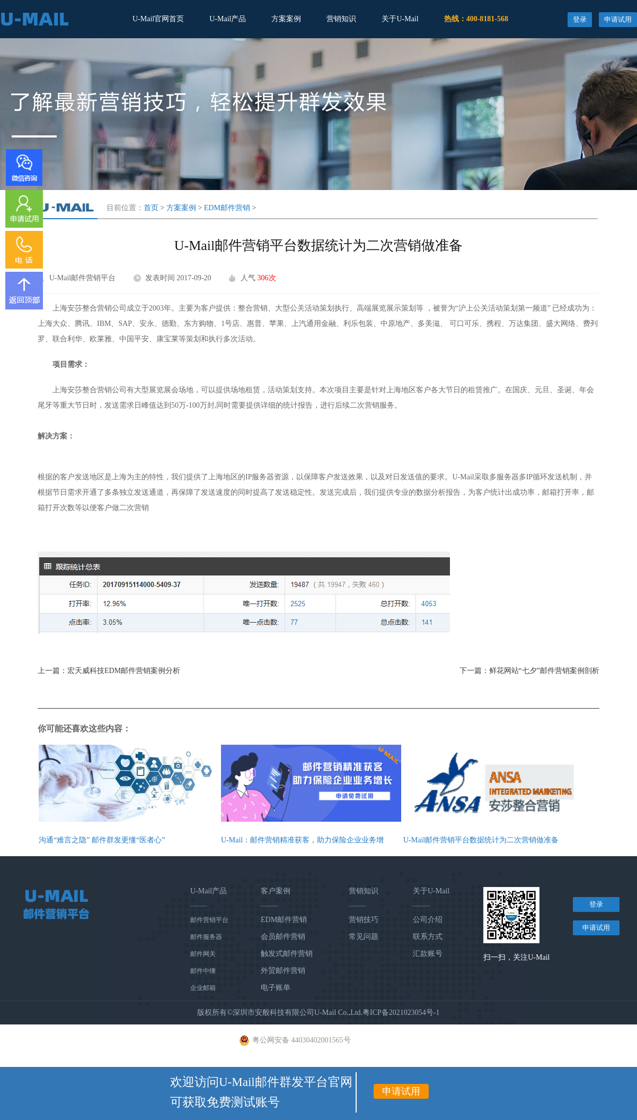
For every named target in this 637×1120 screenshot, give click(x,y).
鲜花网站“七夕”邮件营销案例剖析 (544, 671)
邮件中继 (203, 971)
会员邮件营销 (283, 937)
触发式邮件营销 (287, 954)
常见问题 (363, 937)
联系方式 (428, 937)
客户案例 (275, 891)
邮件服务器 (206, 937)
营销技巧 (363, 920)
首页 (151, 208)
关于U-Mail (400, 19)
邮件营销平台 (209, 920)
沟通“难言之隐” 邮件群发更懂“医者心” (102, 840)
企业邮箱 (203, 988)
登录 (580, 19)
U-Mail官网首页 (158, 19)
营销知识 (341, 19)
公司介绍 (428, 920)
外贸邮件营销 (283, 971)
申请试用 (618, 19)
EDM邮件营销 (227, 208)
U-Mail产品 (227, 19)
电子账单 (275, 988)
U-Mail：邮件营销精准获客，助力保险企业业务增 (302, 840)
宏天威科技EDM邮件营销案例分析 (123, 671)
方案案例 (286, 19)
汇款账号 (428, 954)
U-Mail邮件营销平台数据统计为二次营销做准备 (481, 840)
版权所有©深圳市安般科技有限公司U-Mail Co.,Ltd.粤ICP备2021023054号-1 (318, 1012)
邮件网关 (203, 954)
